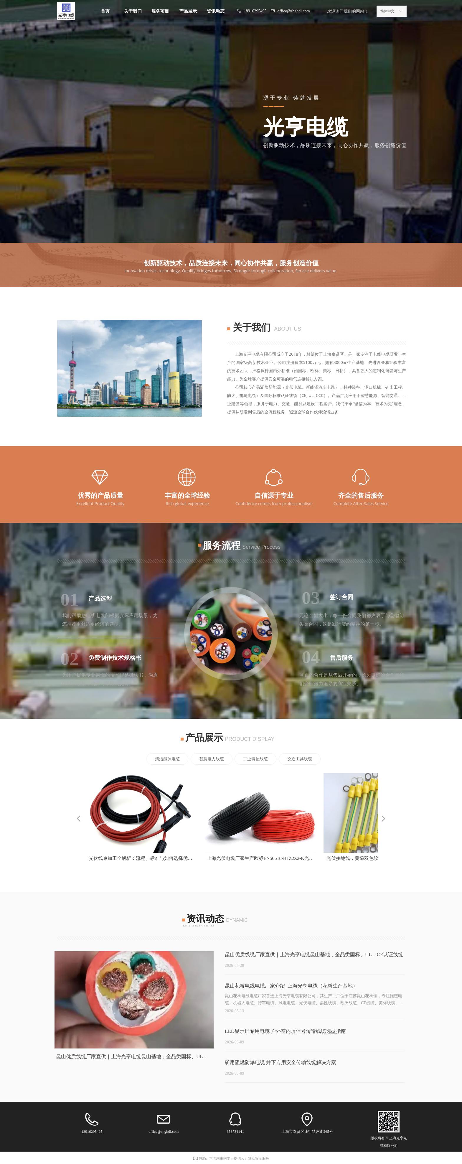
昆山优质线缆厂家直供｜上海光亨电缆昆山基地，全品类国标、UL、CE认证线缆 (314, 954)
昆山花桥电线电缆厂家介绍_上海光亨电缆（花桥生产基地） (291, 986)
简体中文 (387, 11)
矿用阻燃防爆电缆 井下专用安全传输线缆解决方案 (280, 1062)
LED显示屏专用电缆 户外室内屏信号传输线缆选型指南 (285, 1031)
